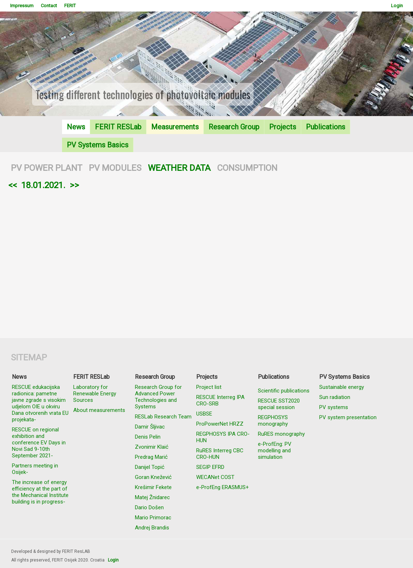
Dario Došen (149, 507)
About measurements (99, 410)
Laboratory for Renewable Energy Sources (94, 393)
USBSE (204, 414)
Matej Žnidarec (152, 497)
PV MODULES (115, 168)
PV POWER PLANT (46, 168)
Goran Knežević (153, 477)
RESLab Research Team (163, 416)
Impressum (22, 5)
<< (12, 185)
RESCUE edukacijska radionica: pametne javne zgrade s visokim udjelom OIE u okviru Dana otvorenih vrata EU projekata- (40, 403)
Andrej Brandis (152, 527)
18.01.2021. (43, 185)
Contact (49, 5)
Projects (282, 127)
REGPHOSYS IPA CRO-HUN (223, 437)
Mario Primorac (153, 517)
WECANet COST (215, 477)
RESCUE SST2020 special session (279, 404)
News (76, 127)
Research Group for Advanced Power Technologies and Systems (158, 397)
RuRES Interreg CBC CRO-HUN (219, 453)
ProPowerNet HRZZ (219, 424)
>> (74, 185)
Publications (325, 127)
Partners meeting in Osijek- (35, 468)
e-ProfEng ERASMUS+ (222, 487)
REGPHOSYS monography (273, 420)
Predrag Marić (151, 457)
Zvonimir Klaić (151, 447)
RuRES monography (281, 434)
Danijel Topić (149, 467)
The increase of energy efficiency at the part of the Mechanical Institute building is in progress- (40, 492)
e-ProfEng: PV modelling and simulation (274, 450)
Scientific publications (283, 390)
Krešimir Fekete (153, 487)
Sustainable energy (341, 387)
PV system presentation (348, 417)
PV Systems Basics (97, 145)
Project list (208, 387)
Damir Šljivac (150, 426)
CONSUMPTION (247, 168)
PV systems (333, 407)
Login (397, 5)
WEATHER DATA (179, 168)
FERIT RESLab (118, 127)
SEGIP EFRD (210, 467)
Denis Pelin (148, 437)
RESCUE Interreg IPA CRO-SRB (220, 400)
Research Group (233, 127)
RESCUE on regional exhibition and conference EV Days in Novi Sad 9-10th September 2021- (39, 442)
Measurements (175, 127)
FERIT (70, 5)
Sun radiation (334, 397)
